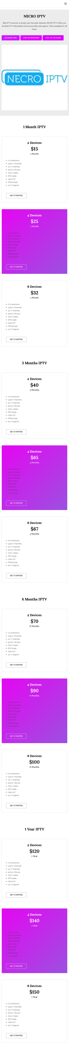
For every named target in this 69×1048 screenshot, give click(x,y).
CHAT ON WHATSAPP (31, 38)
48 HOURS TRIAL (10, 38)
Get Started (16, 196)
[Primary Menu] (65, 3)
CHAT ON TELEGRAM (53, 38)
